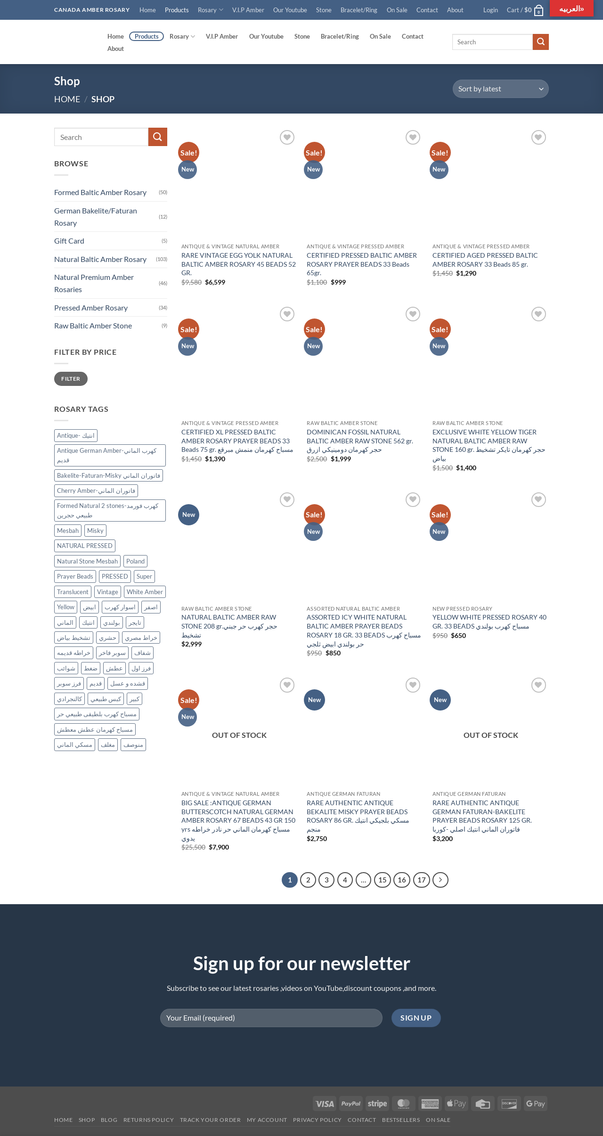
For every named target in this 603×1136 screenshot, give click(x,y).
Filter (70, 378)
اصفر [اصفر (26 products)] (151, 607)
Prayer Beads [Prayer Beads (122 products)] (75, 576)
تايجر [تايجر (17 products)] (135, 622)
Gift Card (69, 240)
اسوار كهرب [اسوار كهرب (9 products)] (120, 607)
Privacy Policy (317, 1119)
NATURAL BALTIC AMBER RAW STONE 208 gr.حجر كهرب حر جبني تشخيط (229, 625)
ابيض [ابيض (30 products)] (89, 607)
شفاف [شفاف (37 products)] (142, 653)
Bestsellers (401, 1119)
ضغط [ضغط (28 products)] (91, 668)
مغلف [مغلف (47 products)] (108, 745)
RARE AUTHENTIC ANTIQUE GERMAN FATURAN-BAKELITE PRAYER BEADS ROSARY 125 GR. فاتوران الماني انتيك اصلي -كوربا (482, 816)
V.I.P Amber (248, 10)
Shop (87, 1119)
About (455, 10)
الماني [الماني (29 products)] (65, 622)
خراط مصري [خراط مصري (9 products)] (141, 637)
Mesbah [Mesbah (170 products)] (68, 530)
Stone (324, 10)
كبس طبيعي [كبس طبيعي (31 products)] (105, 699)
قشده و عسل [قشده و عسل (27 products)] (127, 683)
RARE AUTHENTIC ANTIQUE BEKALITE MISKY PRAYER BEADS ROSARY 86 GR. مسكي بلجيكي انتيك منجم (358, 816)
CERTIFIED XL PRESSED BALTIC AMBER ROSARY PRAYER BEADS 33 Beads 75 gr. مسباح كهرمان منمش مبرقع (237, 440)
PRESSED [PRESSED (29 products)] (115, 576)
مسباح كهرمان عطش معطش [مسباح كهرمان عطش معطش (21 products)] (95, 729)
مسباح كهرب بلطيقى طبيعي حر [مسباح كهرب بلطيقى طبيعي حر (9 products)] (97, 714)
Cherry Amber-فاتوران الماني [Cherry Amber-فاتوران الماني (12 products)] (96, 491)
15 (382, 879)
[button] (491, 10)
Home (147, 10)
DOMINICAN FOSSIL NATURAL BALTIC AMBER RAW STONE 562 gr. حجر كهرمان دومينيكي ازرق (360, 440)
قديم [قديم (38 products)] (96, 683)
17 (421, 879)
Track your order (210, 1119)
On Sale (397, 10)
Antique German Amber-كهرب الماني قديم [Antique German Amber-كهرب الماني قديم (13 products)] (106, 455)
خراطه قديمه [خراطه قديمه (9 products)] (73, 653)
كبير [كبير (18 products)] (134, 699)
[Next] (440, 880)
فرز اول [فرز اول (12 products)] (141, 668)
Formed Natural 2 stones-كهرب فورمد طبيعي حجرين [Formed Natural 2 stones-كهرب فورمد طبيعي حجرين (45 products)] (107, 510)
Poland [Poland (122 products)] (135, 561)
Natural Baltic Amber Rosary (100, 258)
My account (267, 1119)
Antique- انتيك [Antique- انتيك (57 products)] (76, 436)
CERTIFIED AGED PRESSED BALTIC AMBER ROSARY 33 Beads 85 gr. (485, 259)
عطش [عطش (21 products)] (114, 668)
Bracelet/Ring (359, 10)
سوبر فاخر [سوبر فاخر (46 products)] (112, 653)
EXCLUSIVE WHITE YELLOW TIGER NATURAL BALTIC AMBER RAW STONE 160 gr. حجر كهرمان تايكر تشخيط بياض (489, 445)
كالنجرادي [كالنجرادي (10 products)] (69, 699)
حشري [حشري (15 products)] (107, 637)
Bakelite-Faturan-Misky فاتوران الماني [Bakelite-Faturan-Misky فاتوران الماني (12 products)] (108, 475)
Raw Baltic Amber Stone (93, 325)
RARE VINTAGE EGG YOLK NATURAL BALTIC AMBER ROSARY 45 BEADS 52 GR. (238, 264)
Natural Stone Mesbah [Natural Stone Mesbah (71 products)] (87, 561)
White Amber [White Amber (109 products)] (145, 592)
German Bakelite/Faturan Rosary (95, 216)
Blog (109, 1119)
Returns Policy (148, 1119)
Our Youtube (290, 10)
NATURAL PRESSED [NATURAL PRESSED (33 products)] (85, 545)
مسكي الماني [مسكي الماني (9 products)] (74, 745)
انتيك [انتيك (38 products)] (88, 622)
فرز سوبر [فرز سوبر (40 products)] (69, 683)
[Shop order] (501, 89)
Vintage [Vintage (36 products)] (107, 592)
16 (402, 879)
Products (177, 10)
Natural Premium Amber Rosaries (94, 283)
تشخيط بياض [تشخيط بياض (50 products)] (73, 637)
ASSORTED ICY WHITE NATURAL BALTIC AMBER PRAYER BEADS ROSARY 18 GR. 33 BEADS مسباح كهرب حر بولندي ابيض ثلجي (364, 630)
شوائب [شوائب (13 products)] (66, 668)
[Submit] (541, 42)
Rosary (210, 9)
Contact (427, 10)
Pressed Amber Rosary (91, 307)
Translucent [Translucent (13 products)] (73, 592)
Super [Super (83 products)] (144, 576)
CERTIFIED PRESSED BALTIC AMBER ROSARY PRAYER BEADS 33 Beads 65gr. (362, 264)
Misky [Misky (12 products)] (95, 530)
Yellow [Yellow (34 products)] (65, 607)
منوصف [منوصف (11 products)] (133, 745)
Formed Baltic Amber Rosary (100, 192)
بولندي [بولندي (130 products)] (111, 622)
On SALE (438, 1119)
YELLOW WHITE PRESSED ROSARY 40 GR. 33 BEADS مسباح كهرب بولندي (489, 621)
